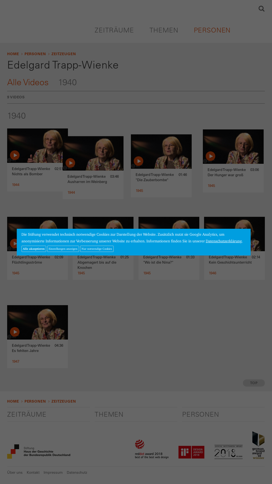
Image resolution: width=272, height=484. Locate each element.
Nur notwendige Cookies (97, 248)
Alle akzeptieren (34, 248)
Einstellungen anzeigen (63, 248)
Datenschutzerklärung (224, 241)
